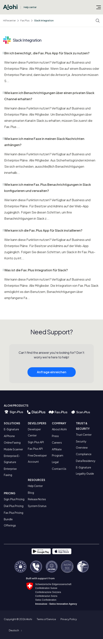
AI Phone (9, 436)
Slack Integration (44, 20)
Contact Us (59, 468)
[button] (15, 630)
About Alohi (59, 429)
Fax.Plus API (35, 448)
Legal (55, 462)
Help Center (35, 486)
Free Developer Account (37, 458)
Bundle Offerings (10, 522)
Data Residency (86, 460)
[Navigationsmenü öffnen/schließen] (98, 7)
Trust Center (84, 434)
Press (55, 436)
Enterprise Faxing (10, 472)
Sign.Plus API (36, 442)
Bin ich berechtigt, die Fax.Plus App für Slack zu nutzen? (47, 53)
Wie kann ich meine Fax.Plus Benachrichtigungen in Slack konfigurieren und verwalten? (47, 187)
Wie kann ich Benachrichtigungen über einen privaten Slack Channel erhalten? (49, 96)
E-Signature (11, 429)
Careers (57, 442)
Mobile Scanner (13, 449)
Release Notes (37, 499)
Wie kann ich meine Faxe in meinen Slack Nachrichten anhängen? (44, 142)
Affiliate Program (57, 452)
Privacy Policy (69, 619)
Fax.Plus (25, 20)
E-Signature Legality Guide (85, 470)
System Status (37, 506)
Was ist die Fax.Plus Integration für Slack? (36, 270)
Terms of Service (46, 619)
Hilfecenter (9, 20)
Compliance (83, 454)
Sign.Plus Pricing (14, 499)
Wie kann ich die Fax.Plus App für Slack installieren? (43, 230)
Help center (30, 7)
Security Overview (82, 444)
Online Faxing (12, 442)
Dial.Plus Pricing (13, 506)
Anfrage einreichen (51, 374)
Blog (31, 492)
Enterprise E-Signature (12, 459)
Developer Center (34, 432)
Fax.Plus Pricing (13, 512)
